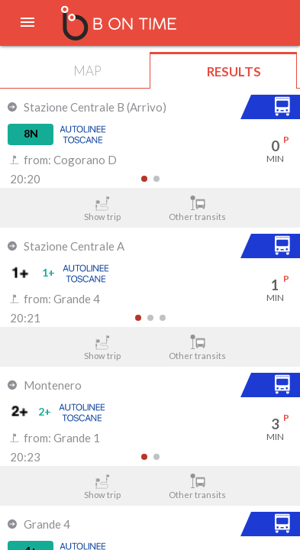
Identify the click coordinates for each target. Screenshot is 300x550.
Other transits (197, 209)
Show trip (102, 209)
